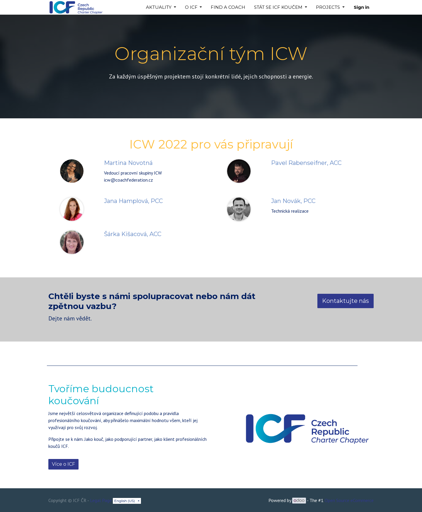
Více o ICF (63, 464)
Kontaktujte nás (345, 300)
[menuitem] (228, 7)
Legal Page (101, 500)
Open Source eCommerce (349, 500)
